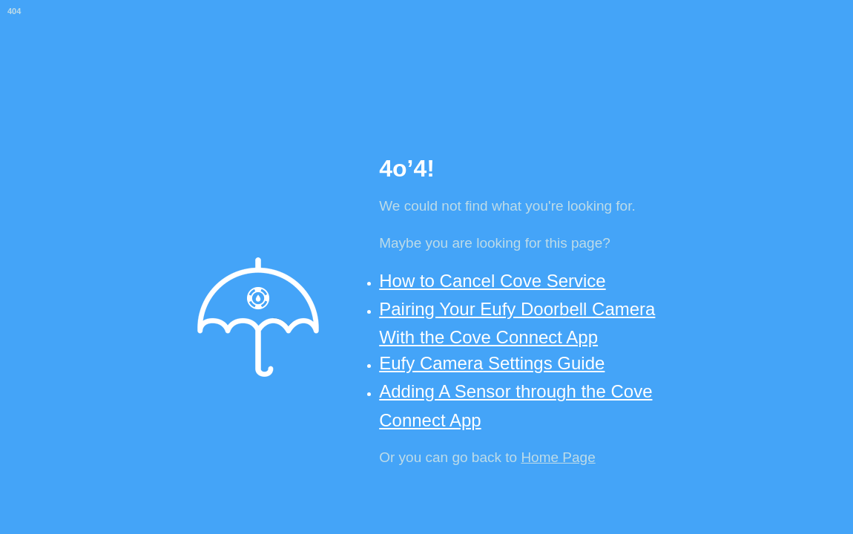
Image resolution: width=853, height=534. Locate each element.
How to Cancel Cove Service (492, 281)
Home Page (558, 457)
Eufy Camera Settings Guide (492, 363)
